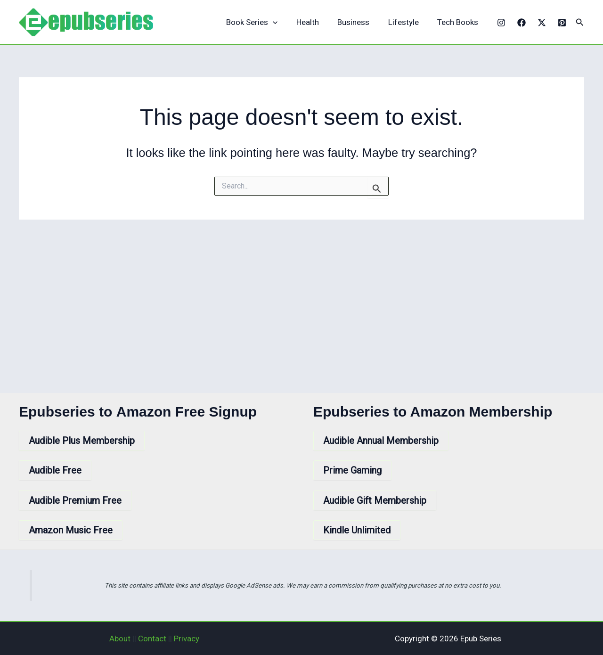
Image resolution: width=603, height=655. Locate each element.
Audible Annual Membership (381, 440)
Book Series (263, 22)
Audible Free (55, 470)
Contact (152, 638)
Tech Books (459, 22)
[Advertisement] (301, 290)
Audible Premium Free (75, 500)
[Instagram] (501, 22)
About (119, 638)
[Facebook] (521, 22)
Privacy (186, 638)
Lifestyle (407, 22)
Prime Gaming (352, 470)
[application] (284, 22)
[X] (542, 22)
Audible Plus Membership (82, 440)
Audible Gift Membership (374, 500)
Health (316, 22)
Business (360, 22)
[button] (580, 22)
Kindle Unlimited (357, 530)
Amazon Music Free (71, 530)
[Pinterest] (562, 22)
